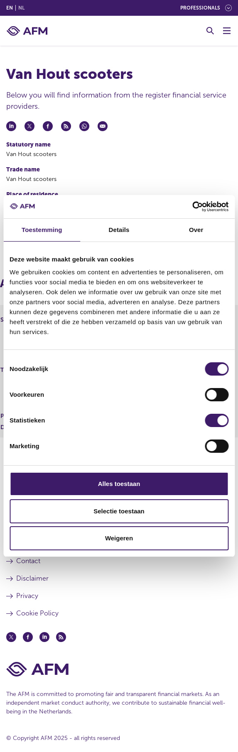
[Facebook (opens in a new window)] (28, 637)
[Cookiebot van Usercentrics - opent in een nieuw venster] (192, 206)
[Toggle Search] (210, 31)
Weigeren (119, 538)
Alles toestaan (119, 483)
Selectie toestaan (119, 511)
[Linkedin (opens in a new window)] (44, 637)
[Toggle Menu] (227, 31)
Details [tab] (119, 229)
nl (21, 8)
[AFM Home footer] (119, 669)
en (9, 8)
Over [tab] (196, 229)
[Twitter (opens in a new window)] (11, 637)
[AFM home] (27, 31)
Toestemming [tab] (42, 229)
